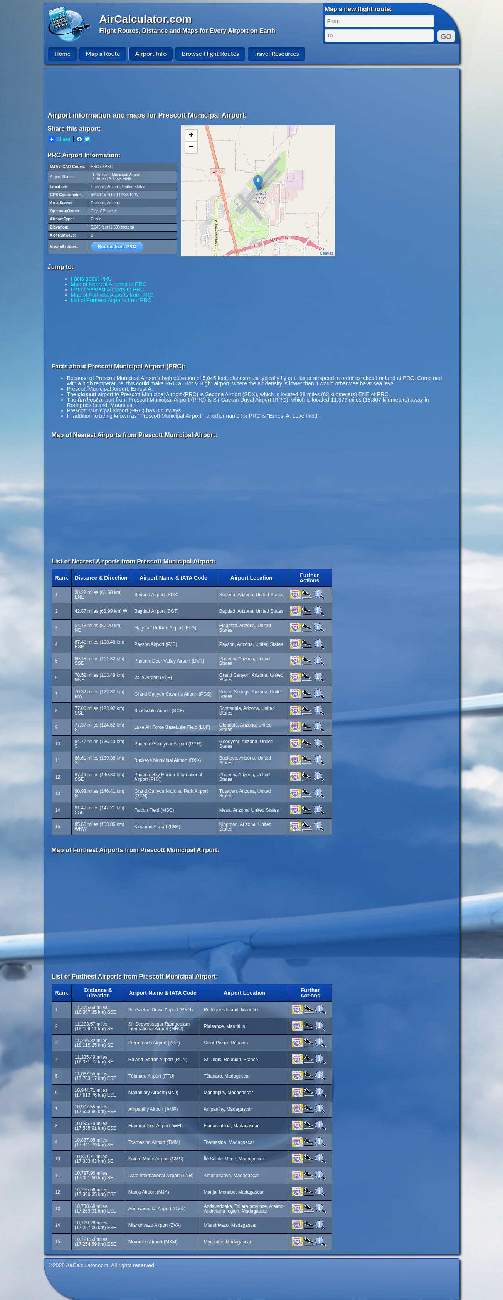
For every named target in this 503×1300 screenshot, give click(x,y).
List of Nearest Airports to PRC (108, 289)
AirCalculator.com (145, 19)
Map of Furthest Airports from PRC (112, 295)
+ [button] (190, 135)
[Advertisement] (253, 89)
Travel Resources (276, 53)
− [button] (190, 147)
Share (60, 139)
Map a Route (103, 53)
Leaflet (326, 253)
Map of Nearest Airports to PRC (108, 284)
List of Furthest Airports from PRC (111, 300)
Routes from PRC (117, 246)
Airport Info (151, 53)
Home (62, 53)
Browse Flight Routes (210, 53)
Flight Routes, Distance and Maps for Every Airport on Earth (187, 30)
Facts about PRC (91, 279)
